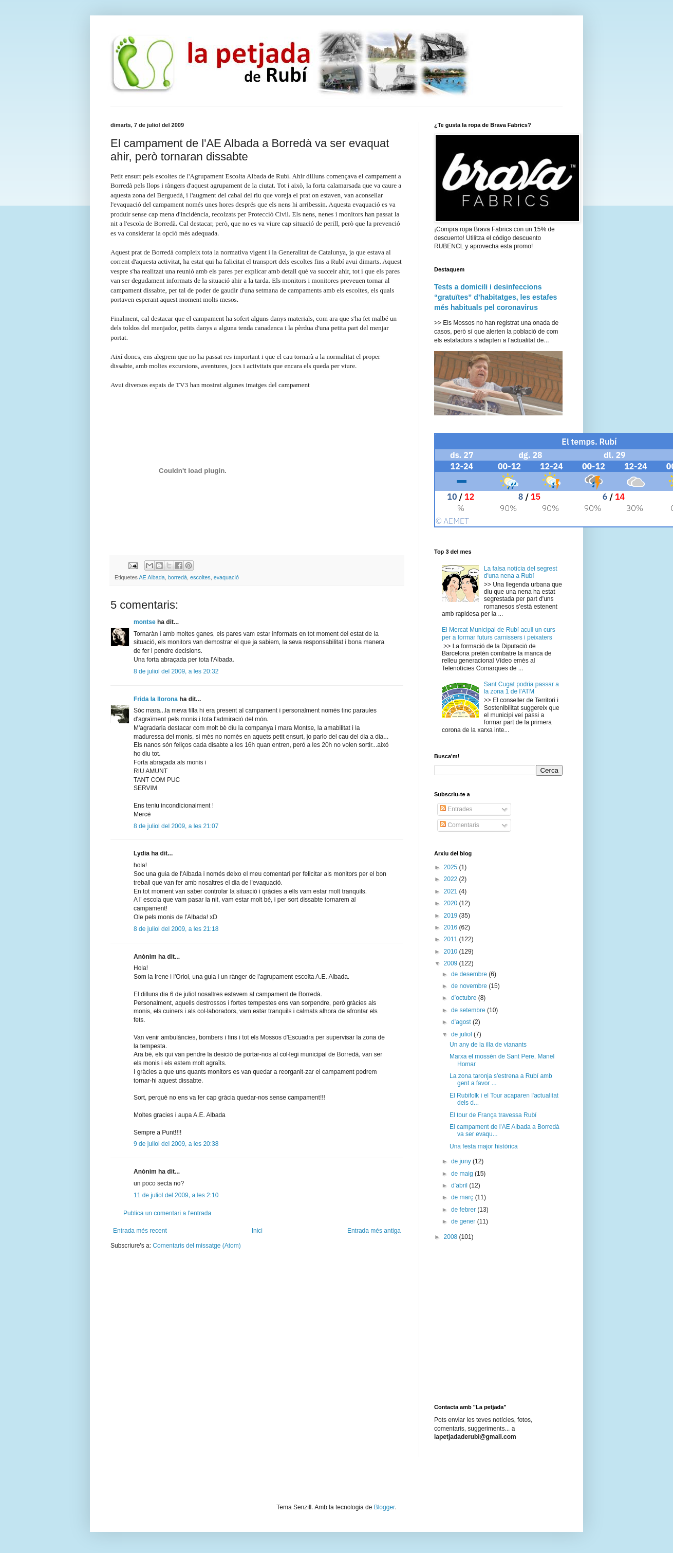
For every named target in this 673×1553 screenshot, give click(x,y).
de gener (464, 1221)
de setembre (469, 1010)
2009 (451, 963)
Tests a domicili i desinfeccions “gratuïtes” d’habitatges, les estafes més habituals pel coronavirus (495, 297)
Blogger (384, 1507)
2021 (451, 891)
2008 (451, 1236)
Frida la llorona (156, 699)
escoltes (200, 577)
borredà (177, 577)
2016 (451, 927)
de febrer (464, 1209)
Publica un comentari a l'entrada (167, 1213)
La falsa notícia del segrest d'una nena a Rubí (520, 572)
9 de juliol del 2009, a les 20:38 (176, 1143)
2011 (451, 939)
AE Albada (151, 577)
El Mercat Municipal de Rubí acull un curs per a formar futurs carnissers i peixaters (498, 633)
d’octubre (464, 997)
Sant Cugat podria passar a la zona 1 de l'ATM (521, 688)
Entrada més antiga (374, 1230)
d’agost (462, 1022)
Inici (257, 1230)
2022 (451, 879)
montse (145, 622)
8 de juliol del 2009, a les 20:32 (176, 671)
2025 (451, 867)
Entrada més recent (140, 1230)
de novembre (470, 986)
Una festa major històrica (484, 1146)
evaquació (226, 577)
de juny (462, 1161)
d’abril (460, 1185)
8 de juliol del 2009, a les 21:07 (176, 826)
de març (463, 1197)
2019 (451, 915)
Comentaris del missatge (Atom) (196, 1245)
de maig (463, 1173)
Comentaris (459, 825)
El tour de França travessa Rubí (493, 1115)
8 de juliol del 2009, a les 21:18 (176, 929)
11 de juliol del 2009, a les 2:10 (176, 1195)
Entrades (456, 809)
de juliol (462, 1034)
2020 (451, 903)
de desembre (470, 974)
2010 (451, 951)
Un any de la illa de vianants (488, 1044)
